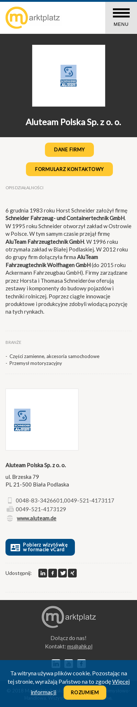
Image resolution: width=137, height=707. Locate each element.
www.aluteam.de (36, 518)
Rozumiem (85, 692)
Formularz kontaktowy (69, 169)
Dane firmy (69, 149)
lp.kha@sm (79, 646)
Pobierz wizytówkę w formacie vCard (38, 547)
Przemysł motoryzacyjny (35, 363)
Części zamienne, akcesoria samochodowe (54, 356)
